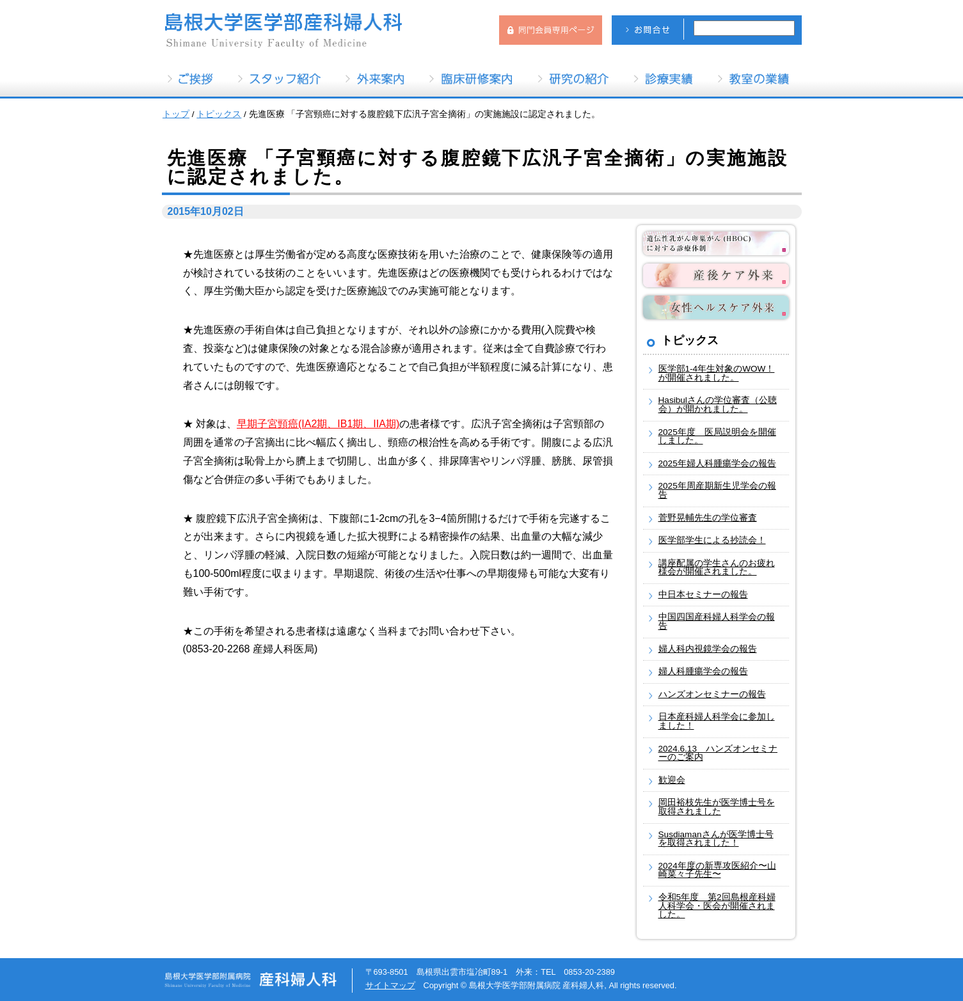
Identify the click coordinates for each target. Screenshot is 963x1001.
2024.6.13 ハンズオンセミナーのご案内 (717, 753)
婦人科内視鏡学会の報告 (707, 649)
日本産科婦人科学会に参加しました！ (716, 721)
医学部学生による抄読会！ (712, 540)
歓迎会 (671, 780)
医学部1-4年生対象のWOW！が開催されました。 (716, 373)
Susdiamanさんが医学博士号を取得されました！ (716, 839)
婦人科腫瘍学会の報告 (703, 671)
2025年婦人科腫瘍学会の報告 (717, 463)
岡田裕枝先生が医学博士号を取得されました (716, 807)
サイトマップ (390, 985)
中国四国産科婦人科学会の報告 (716, 621)
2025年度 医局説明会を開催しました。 (717, 436)
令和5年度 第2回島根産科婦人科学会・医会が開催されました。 (717, 905)
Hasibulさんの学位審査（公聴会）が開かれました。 (717, 404)
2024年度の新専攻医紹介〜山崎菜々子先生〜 (717, 870)
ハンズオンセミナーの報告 (712, 694)
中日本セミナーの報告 (703, 594)
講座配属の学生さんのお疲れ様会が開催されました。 (716, 567)
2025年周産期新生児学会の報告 (717, 490)
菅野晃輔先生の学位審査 (707, 518)
